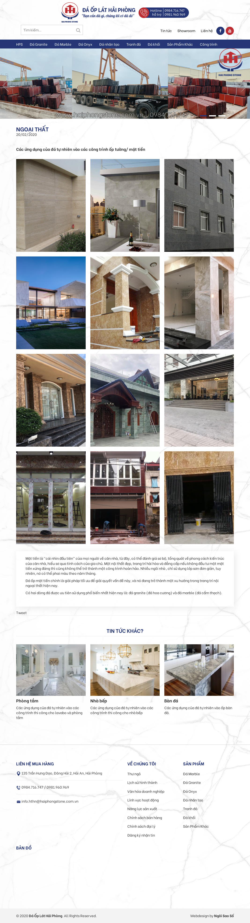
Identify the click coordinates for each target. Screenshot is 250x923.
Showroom (186, 30)
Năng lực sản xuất (142, 808)
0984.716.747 (174, 10)
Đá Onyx (85, 44)
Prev (5, 86)
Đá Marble (63, 44)
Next (244, 86)
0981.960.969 (175, 14)
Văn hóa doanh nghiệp (145, 791)
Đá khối (154, 44)
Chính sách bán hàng (144, 817)
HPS (19, 44)
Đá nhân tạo (109, 44)
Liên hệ (207, 30)
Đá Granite (39, 44)
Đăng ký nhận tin (141, 835)
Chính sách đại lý (141, 826)
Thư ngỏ (134, 773)
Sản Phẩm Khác (180, 44)
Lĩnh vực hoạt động (143, 799)
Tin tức (166, 30)
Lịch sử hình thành (142, 782)
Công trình (208, 44)
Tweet (21, 612)
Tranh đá (133, 44)
